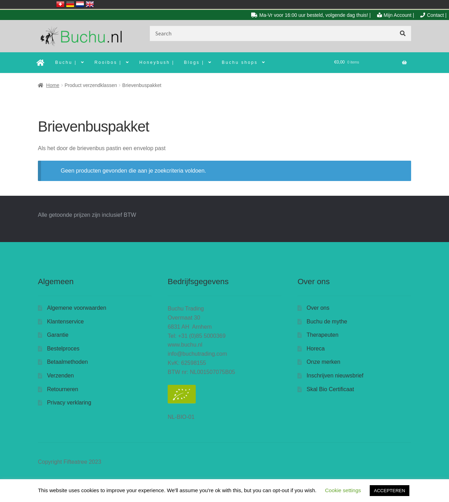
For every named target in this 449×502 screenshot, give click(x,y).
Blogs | (194, 62)
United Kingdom (90, 4)
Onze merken (323, 362)
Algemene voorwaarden (76, 308)
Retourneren (62, 389)
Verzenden (60, 376)
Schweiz (60, 4)
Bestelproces (63, 349)
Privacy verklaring (69, 403)
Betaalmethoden (67, 362)
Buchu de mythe (327, 321)
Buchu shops (239, 62)
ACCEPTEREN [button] (389, 490)
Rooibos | (107, 62)
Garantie (57, 335)
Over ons (318, 308)
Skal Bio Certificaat (330, 389)
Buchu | (65, 62)
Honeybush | (156, 62)
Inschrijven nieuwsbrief (335, 376)
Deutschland (70, 4)
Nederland (80, 4)
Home (52, 85)
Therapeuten (323, 335)
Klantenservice (65, 321)
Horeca (316, 349)
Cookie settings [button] (343, 490)
